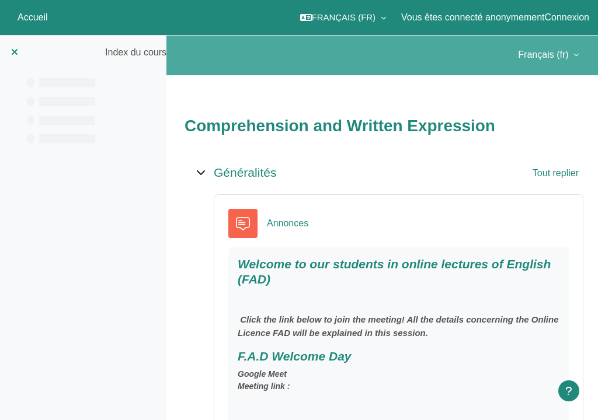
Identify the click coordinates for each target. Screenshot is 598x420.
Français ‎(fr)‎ (544, 55)
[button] (343, 17)
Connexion (567, 17)
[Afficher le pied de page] (568, 390)
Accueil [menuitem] (33, 17)
